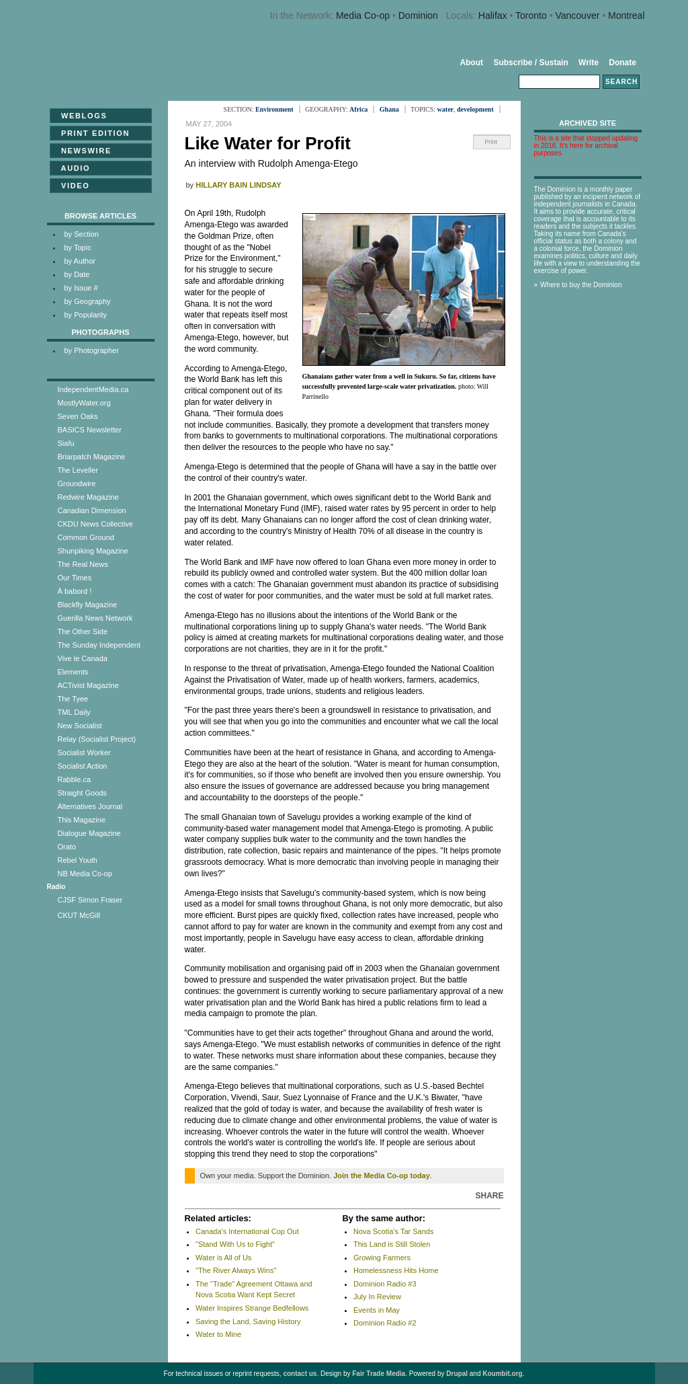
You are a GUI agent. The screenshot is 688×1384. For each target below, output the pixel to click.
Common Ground (86, 537)
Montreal (626, 15)
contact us (299, 1373)
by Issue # (81, 288)
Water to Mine (218, 1334)
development (475, 109)
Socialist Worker (84, 752)
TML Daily (74, 712)
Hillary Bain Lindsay (238, 185)
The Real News (83, 564)
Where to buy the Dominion (580, 285)
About (471, 62)
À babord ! (75, 591)
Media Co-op (363, 15)
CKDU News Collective (95, 524)
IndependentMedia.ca (93, 389)
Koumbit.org (502, 1373)
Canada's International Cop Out (247, 1231)
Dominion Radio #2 (385, 1323)
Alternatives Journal (90, 806)
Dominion (418, 15)
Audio (72, 168)
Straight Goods (82, 793)
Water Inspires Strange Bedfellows (252, 1308)
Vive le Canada (83, 658)
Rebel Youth (77, 860)
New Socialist (80, 726)
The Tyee (73, 699)
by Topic (77, 247)
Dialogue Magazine (89, 833)
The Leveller (78, 470)
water (445, 109)
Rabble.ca (74, 779)
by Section (81, 234)
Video (71, 186)
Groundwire (77, 483)
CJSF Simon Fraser (90, 900)
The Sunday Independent (99, 645)
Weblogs (80, 116)
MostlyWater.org (84, 403)
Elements (73, 672)
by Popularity (86, 315)
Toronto (531, 15)
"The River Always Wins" (236, 1270)
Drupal (457, 1373)
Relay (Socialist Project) (97, 739)
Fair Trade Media (378, 1373)
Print (491, 142)
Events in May (376, 1310)
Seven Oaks (78, 416)
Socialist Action (83, 766)
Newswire (82, 151)
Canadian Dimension (92, 510)
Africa (358, 109)
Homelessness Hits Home (396, 1270)
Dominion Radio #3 (385, 1284)
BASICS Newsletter (90, 430)
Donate (622, 62)
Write (588, 62)
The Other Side (83, 631)
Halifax (492, 15)
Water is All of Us (223, 1258)
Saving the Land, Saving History (248, 1321)
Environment (274, 109)
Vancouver (577, 15)
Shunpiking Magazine (93, 551)
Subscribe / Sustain (530, 62)
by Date (77, 274)
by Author (79, 261)
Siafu (66, 443)
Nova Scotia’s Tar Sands (393, 1231)
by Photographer (91, 350)
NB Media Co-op (85, 874)
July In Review (377, 1297)
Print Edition (91, 133)
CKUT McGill (79, 915)
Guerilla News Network (95, 618)
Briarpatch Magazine (92, 457)
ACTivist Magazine (88, 685)
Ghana (389, 109)
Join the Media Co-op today (381, 1175)
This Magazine (82, 820)
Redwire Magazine (88, 497)
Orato (67, 847)
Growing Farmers (382, 1258)
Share (489, 1195)
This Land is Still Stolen (391, 1244)
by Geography (87, 301)
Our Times (75, 578)
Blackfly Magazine (88, 605)
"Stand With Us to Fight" (235, 1244)
